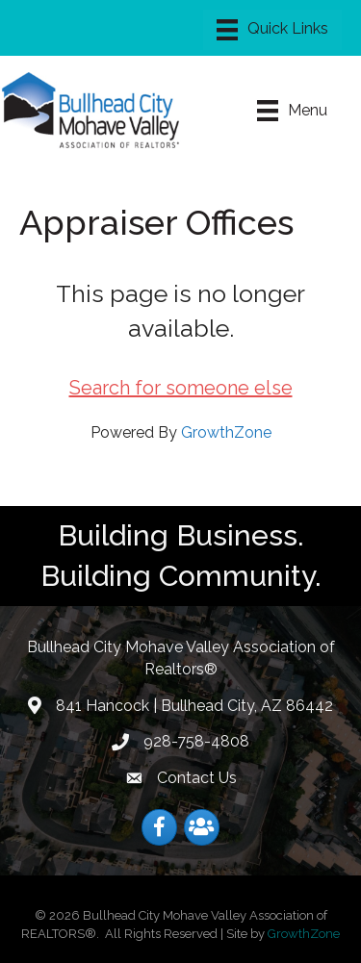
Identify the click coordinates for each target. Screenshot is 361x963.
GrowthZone (226, 432)
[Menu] (272, 30)
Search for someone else (181, 387)
